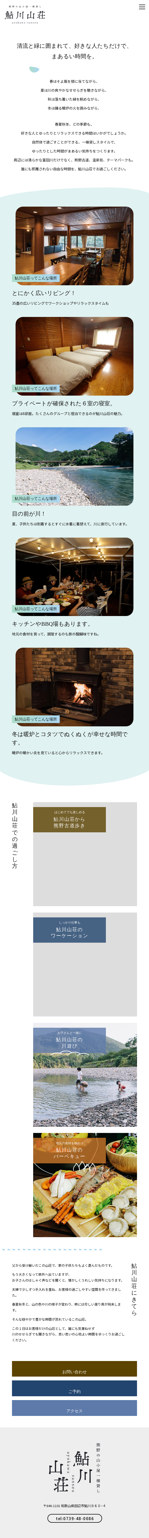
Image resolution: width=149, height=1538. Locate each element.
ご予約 (74, 1391)
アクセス (74, 1411)
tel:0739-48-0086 (75, 1518)
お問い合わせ (74, 1372)
